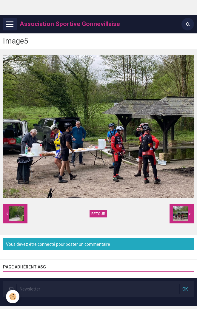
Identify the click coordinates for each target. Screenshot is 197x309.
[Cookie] (12, 296)
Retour (98, 214)
